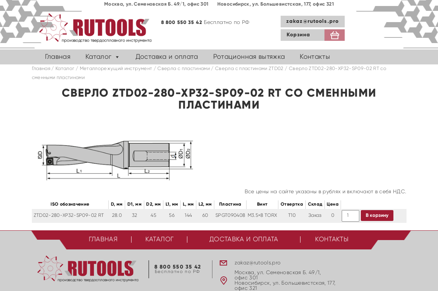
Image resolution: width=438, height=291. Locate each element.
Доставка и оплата (167, 57)
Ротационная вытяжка (249, 57)
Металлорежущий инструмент (116, 68)
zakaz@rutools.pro (312, 21)
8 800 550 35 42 (182, 22)
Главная (57, 57)
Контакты (315, 57)
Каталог (98, 57)
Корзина (299, 34)
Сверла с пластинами (183, 68)
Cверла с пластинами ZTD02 (249, 68)
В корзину (377, 215)
